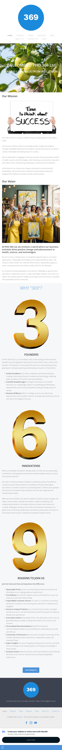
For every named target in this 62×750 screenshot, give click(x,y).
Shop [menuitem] (44, 39)
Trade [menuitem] (30, 35)
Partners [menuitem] (42, 35)
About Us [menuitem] (19, 39)
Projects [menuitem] (20, 35)
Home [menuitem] (9, 35)
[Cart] (2, 747)
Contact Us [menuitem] (33, 39)
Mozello (20, 717)
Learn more (31, 740)
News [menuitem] (52, 35)
